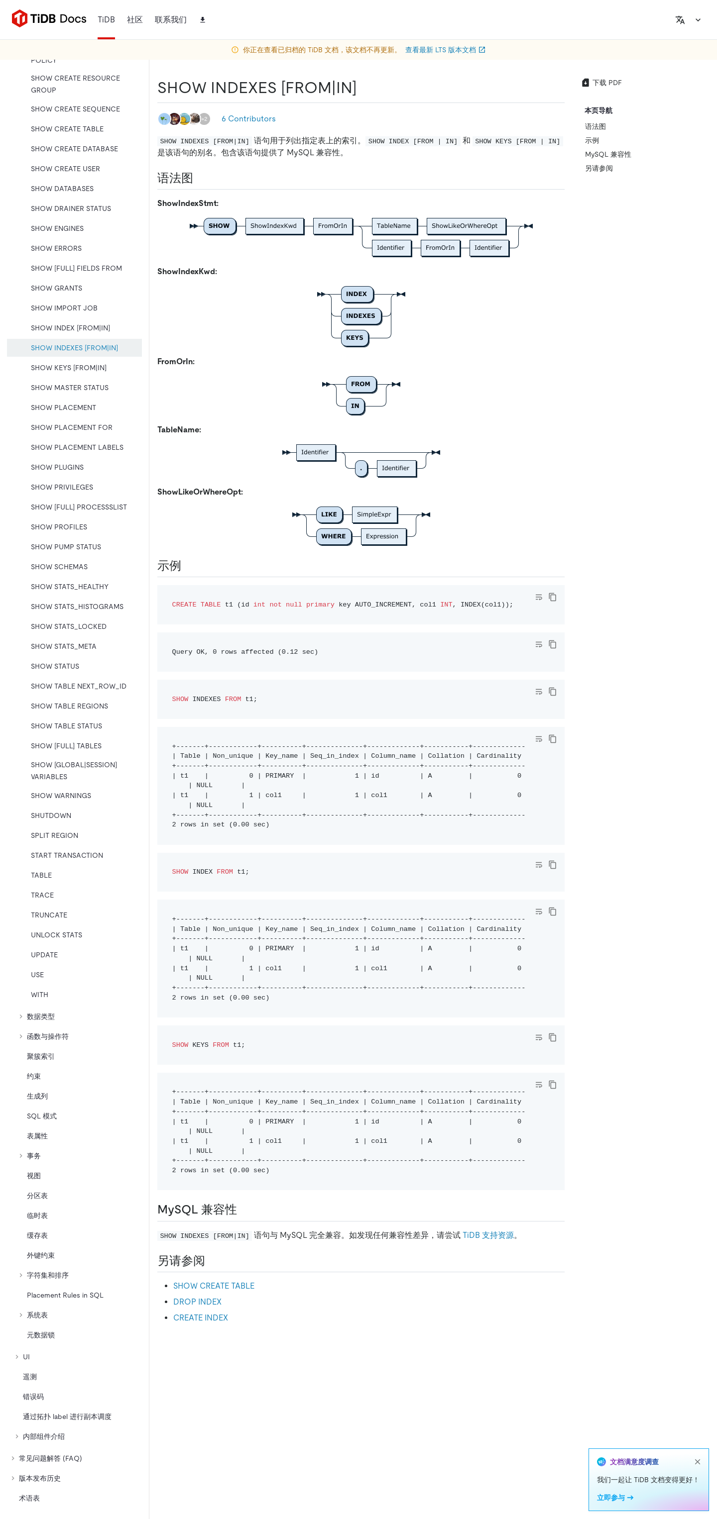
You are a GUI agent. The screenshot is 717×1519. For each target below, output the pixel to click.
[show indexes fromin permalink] (365, 88)
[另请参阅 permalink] (213, 1261)
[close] (698, 1462)
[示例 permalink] (189, 566)
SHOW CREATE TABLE (213, 1286)
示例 (592, 140)
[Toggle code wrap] (539, 597)
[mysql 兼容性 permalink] (245, 1209)
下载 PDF (601, 83)
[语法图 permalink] (201, 178)
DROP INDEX (197, 1302)
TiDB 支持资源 (488, 1235)
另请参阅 (599, 168)
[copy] (553, 597)
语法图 (595, 126)
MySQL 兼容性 (608, 154)
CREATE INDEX (200, 1317)
